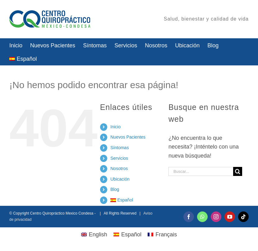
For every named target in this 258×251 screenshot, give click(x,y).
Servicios (119, 158)
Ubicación (119, 179)
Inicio (115, 126)
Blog (114, 189)
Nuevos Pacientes (127, 137)
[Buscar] (237, 171)
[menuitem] (23, 58)
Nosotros (119, 168)
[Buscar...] (200, 171)
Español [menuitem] (131, 234)
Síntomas (119, 147)
